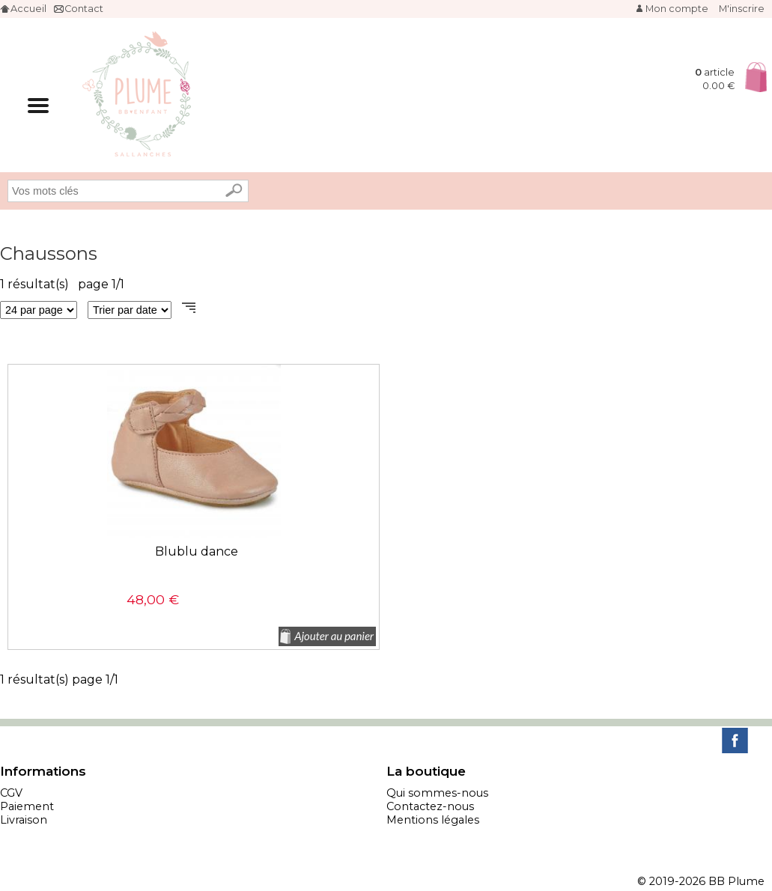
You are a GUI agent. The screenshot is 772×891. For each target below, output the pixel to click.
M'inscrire (742, 8)
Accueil (28, 8)
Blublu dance (196, 551)
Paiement (27, 806)
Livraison (23, 820)
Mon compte (676, 8)
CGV (11, 793)
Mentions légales (432, 820)
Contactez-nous (430, 806)
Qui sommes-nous (437, 793)
